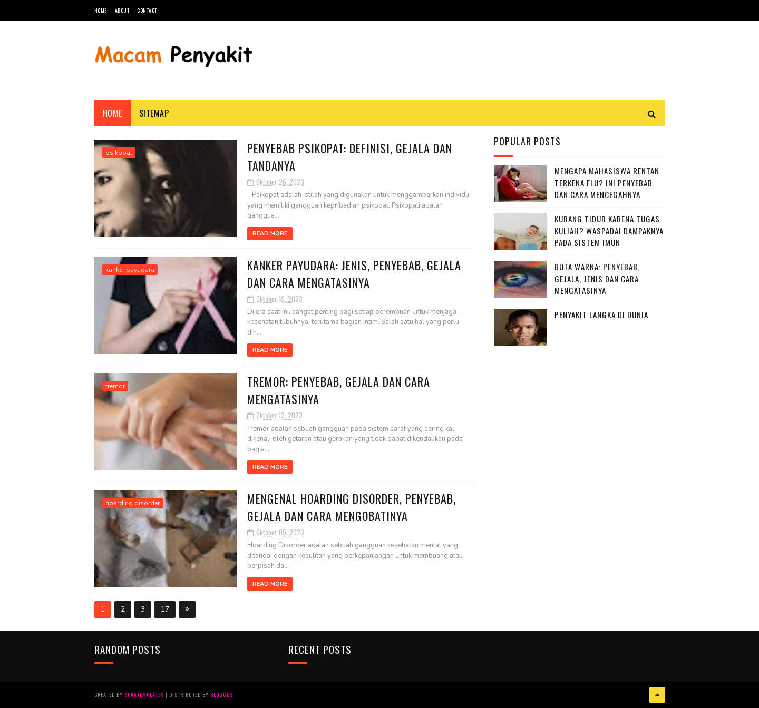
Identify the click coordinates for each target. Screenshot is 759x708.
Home (100, 10)
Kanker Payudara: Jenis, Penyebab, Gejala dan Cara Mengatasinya (354, 274)
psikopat (118, 153)
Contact (147, 10)
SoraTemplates (144, 695)
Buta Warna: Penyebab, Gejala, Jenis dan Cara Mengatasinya (597, 278)
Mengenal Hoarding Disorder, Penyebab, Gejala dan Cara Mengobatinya (351, 507)
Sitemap (154, 113)
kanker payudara (129, 270)
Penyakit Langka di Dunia (601, 314)
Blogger (221, 695)
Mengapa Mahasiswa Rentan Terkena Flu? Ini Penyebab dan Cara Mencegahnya (606, 182)
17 (165, 609)
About (122, 10)
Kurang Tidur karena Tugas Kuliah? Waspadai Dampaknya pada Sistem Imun (609, 230)
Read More (269, 234)
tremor (115, 386)
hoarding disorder (132, 503)
